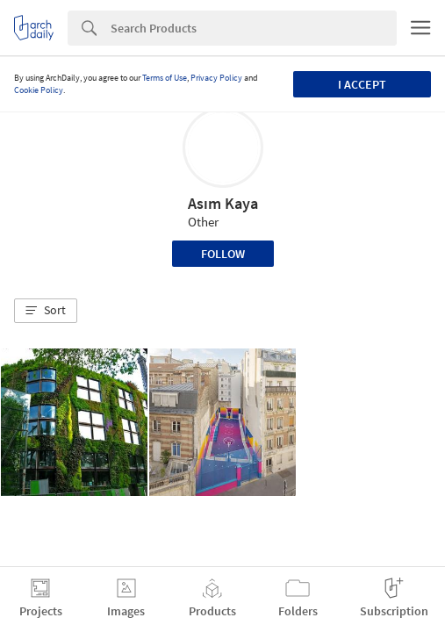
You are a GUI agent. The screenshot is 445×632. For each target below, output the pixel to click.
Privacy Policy (216, 77)
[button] (45, 310)
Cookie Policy (38, 90)
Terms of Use (164, 77)
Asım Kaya (223, 203)
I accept (362, 84)
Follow (223, 254)
